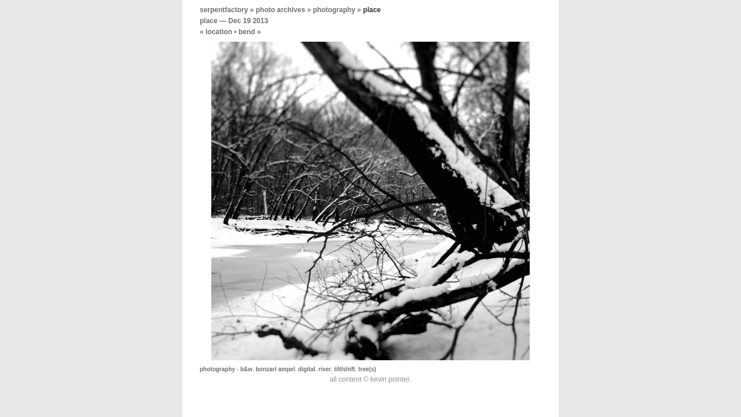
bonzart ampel (275, 369)
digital (306, 369)
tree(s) (367, 369)
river (324, 369)
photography (334, 10)
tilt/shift (344, 369)
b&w (246, 369)
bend (247, 32)
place (209, 21)
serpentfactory (224, 10)
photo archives (280, 10)
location (219, 32)
